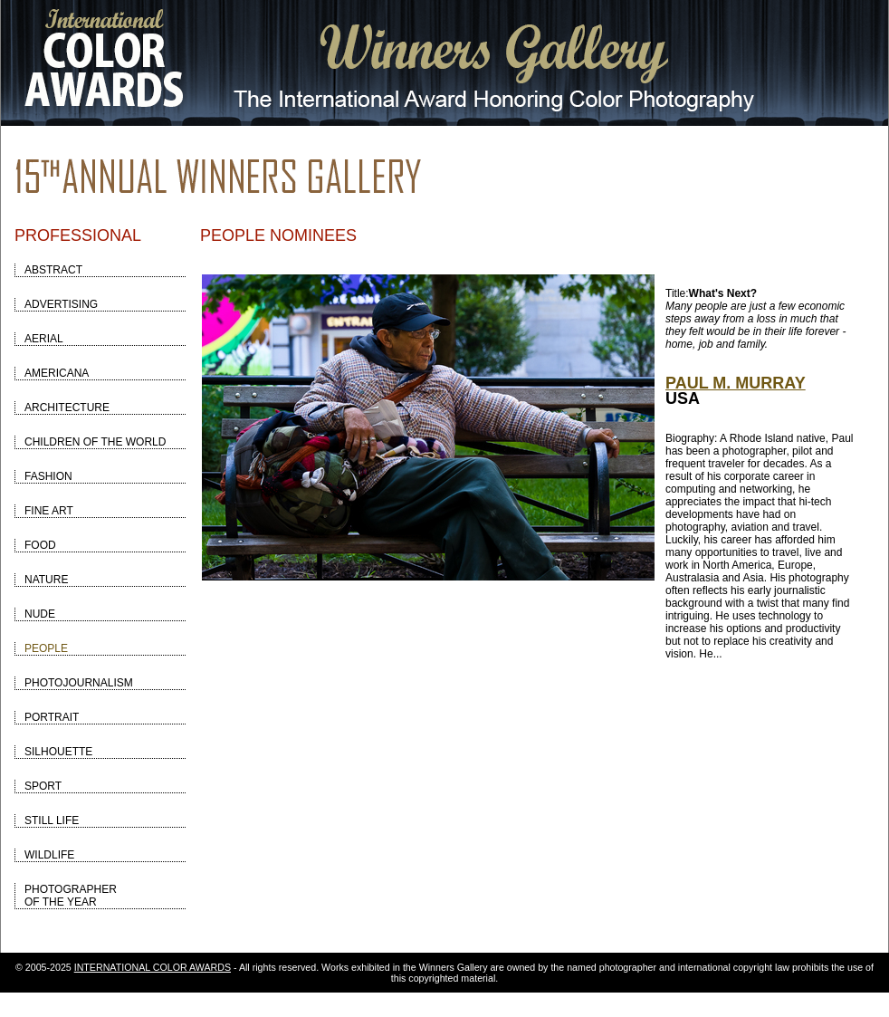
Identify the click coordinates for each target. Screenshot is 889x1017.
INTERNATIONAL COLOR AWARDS (152, 967)
